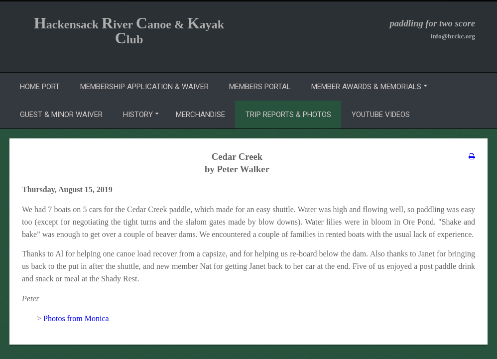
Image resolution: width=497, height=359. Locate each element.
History (138, 114)
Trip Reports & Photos (288, 114)
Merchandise (200, 114)
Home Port (40, 86)
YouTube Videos (381, 114)
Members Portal (260, 86)
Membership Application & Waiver (144, 86)
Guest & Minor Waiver (61, 114)
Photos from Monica (76, 318)
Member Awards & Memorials (366, 86)
